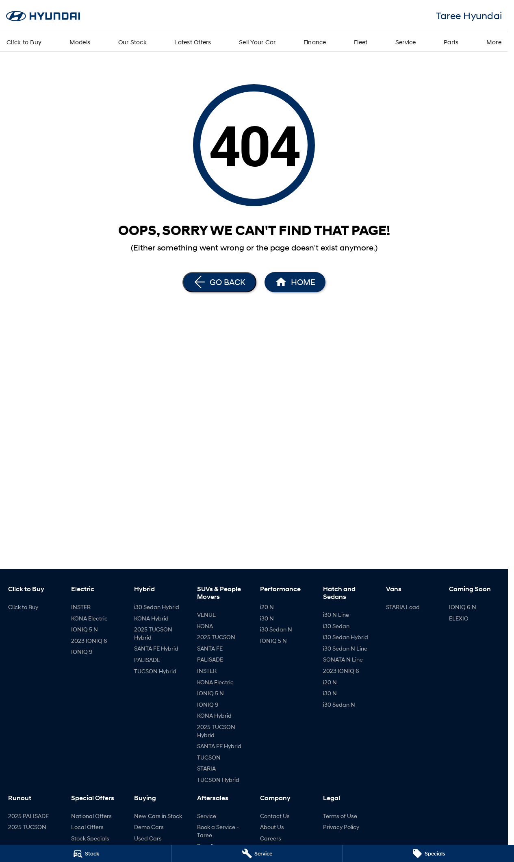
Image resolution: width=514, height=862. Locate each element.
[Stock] (85, 853)
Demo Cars (149, 826)
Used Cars (148, 838)
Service (405, 42)
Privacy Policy (341, 826)
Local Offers (87, 826)
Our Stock (132, 42)
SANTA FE (210, 648)
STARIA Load (403, 606)
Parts (451, 42)
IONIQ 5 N (84, 629)
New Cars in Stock (158, 815)
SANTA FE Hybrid (156, 648)
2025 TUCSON (216, 636)
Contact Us (275, 815)
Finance (315, 42)
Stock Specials (90, 838)
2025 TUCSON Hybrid (153, 633)
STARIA (206, 768)
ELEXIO (458, 618)
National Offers (91, 815)
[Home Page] (295, 282)
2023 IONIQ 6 (89, 640)
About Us (272, 826)
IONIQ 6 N (462, 606)
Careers (270, 838)
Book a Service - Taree (218, 830)
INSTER (81, 606)
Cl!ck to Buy (24, 42)
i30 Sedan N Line (345, 648)
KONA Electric (89, 618)
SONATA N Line (343, 659)
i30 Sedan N (276, 629)
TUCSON (209, 757)
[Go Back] (219, 282)
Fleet (360, 42)
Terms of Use (340, 815)
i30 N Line (336, 614)
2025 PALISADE (28, 815)
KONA (205, 626)
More (493, 42)
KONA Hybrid (151, 618)
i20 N (267, 606)
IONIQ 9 (82, 651)
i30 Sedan (336, 626)
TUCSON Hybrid (155, 671)
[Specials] (428, 853)
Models (80, 42)
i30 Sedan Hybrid (156, 606)
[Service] (257, 853)
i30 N (267, 618)
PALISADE (147, 659)
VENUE (206, 614)
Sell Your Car (257, 42)
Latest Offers (192, 42)
